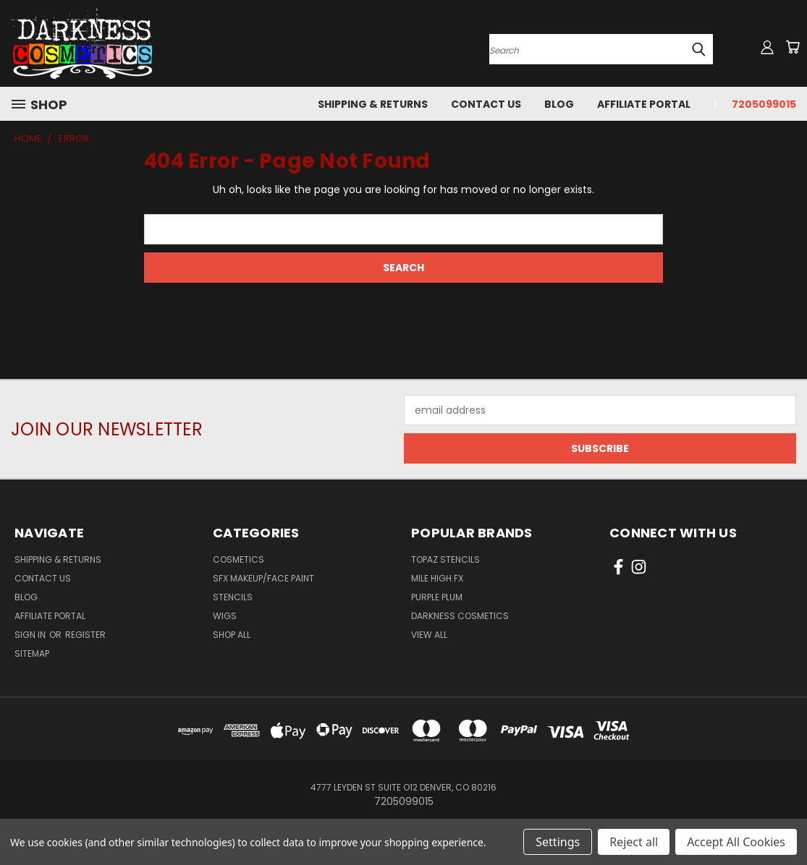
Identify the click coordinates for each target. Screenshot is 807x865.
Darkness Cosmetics (460, 616)
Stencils (233, 597)
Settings (558, 842)
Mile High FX (437, 578)
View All (429, 634)
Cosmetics (238, 559)
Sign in (31, 634)
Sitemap (31, 653)
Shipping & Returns (373, 104)
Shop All (231, 634)
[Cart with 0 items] (792, 47)
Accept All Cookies (736, 842)
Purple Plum (436, 597)
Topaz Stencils (445, 559)
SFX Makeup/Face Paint (263, 578)
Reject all (633, 842)
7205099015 (764, 104)
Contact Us (486, 104)
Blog (559, 104)
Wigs (225, 616)
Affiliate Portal (643, 104)
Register (85, 634)
